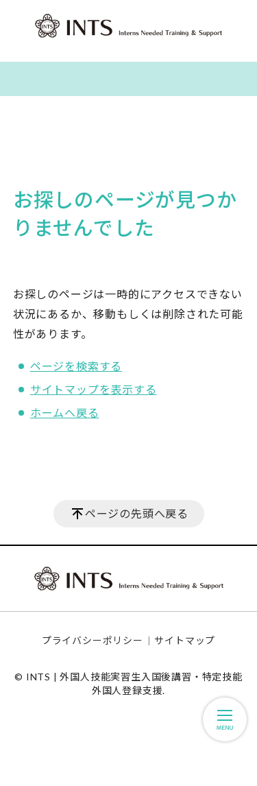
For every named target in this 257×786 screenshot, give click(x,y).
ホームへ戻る (64, 412)
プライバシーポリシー (92, 640)
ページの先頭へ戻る (136, 513)
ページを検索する (76, 365)
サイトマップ (184, 640)
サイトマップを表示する (93, 389)
